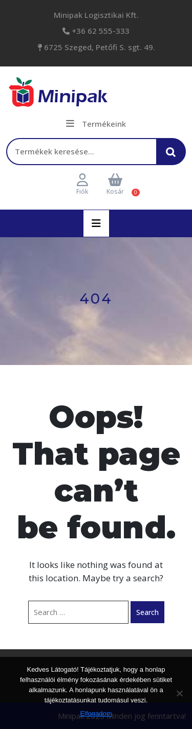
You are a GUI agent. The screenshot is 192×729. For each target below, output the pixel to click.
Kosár (115, 185)
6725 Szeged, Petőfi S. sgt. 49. (98, 47)
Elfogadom (96, 713)
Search (147, 612)
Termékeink (96, 124)
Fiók (82, 185)
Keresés (173, 156)
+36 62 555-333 (100, 31)
